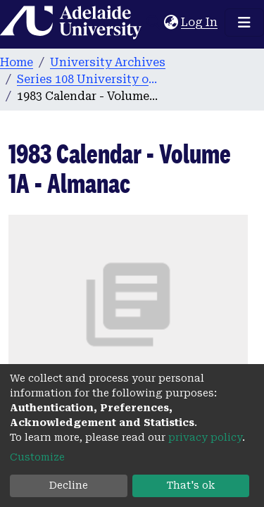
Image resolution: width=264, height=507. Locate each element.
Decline (68, 485)
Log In (200, 22)
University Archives (107, 62)
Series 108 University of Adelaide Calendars (87, 79)
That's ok (191, 485)
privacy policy (205, 437)
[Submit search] (153, 22)
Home (16, 62)
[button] (171, 22)
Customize (37, 457)
